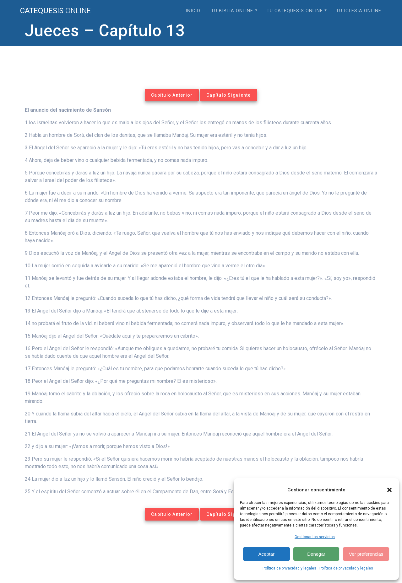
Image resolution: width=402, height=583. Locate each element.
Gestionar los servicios (315, 537)
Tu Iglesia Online (358, 10)
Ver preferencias (366, 554)
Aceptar (266, 554)
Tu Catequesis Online (295, 10)
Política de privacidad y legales (289, 568)
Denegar (316, 554)
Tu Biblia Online (232, 10)
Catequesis (55, 10)
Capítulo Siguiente (228, 95)
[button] (389, 490)
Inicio (193, 10)
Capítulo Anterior (172, 95)
